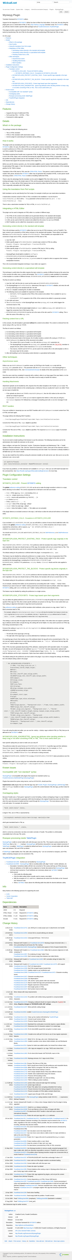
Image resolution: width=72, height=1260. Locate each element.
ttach (10, 1241)
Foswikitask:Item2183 (20, 1166)
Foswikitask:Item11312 (20, 1091)
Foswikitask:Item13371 (34, 972)
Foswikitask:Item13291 (20, 980)
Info (7, 100)
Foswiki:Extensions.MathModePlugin (13, 778)
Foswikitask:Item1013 (20, 1179)
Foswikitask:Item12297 (20, 1007)
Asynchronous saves (18, 58)
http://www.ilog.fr (28, 1228)
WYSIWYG (20, 19)
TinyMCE (60, 1002)
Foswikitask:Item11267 (20, 1019)
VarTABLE (54, 870)
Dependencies (10, 102)
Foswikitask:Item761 (20, 1118)
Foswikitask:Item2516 (20, 1045)
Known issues (10, 89)
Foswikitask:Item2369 (20, 1163)
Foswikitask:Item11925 (20, 1026)
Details (8, 40)
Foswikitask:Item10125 (20, 1089)
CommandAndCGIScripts (32, 370)
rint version (17, 1241)
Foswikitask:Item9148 (20, 1137)
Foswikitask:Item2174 (20, 1097)
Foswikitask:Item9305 (20, 1065)
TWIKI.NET (9, 898)
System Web (19, 9)
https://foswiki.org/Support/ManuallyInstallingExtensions (32, 471)
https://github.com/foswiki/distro (24, 1225)
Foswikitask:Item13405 (36, 959)
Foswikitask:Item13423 (20, 966)
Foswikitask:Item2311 (33, 1118)
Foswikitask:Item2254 (20, 1126)
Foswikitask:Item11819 (20, 1080)
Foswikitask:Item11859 (20, 1058)
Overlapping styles (14, 94)
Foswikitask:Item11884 (20, 1041)
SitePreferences (50, 532)
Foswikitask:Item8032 (20, 1012)
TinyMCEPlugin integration (17, 98)
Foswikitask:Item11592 (20, 1069)
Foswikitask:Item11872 (20, 1039)
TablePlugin (31, 838)
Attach (66, 12)
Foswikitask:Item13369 (20, 972)
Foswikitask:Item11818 (20, 1078)
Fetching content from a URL (20, 54)
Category (27, 9)
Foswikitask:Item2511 (20, 1160)
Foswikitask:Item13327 (20, 976)
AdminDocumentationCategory (39, 9)
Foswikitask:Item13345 (20, 978)
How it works (13, 44)
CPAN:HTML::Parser (36, 171)
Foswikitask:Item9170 (59, 1118)
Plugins (52, 9)
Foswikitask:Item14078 (37, 943)
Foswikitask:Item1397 (20, 1181)
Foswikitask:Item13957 (20, 954)
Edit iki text (49, 1241)
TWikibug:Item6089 (42, 1198)
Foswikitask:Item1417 (20, 1133)
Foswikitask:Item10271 (20, 1107)
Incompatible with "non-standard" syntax (21, 91)
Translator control (14, 69)
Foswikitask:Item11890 (20, 1034)
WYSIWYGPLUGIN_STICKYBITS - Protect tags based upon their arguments (34, 83)
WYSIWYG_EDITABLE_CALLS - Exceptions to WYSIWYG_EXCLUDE (36, 73)
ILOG (7, 894)
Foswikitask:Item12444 (20, 997)
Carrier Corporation (12, 896)
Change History (10, 104)
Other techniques (14, 56)
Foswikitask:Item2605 (20, 1131)
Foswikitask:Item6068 (20, 1141)
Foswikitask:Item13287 (20, 985)
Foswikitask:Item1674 (26, 1187)
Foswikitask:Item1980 (20, 1169)
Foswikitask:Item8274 (20, 1152)
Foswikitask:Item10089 (20, 1067)
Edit (61, 12)
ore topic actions (59, 1241)
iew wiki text (40, 1241)
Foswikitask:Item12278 (20, 1002)
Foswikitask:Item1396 (12, 862)
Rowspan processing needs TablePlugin (20, 96)
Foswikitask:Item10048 (20, 1109)
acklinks (32, 1241)
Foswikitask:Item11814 (20, 1076)
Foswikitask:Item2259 (20, 1143)
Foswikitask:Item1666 (47, 1181)
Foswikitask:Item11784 (20, 1073)
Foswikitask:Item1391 (20, 1115)
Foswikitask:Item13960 (37, 950)
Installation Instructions (12, 65)
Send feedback (32, 1256)
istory (24, 1241)
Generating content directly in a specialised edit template (28, 52)
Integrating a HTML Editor (16, 48)
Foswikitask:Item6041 (20, 1195)
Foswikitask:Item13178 (20, 982)
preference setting (14, 487)
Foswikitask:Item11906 (20, 1029)
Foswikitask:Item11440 (20, 1085)
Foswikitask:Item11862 (20, 1053)
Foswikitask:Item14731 (20, 928)
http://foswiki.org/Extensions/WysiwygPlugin (28, 1233)
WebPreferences (63, 532)
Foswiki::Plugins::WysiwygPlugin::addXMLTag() (51, 785)
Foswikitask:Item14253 (20, 947)
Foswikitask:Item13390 (20, 968)
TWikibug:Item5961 (23, 1198)
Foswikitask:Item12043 (20, 1021)
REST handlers (16, 63)
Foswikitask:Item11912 (20, 1017)
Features (8, 38)
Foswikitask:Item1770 (20, 1174)
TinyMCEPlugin (9, 858)
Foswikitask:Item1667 (31, 1185)
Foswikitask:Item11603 (20, 1083)
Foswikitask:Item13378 (50, 964)
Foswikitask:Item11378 (20, 1094)
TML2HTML (58, 344)
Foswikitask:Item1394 (20, 1192)
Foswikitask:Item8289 (20, 1145)
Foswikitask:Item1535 (33, 1181)
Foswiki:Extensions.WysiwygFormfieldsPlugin (45, 1012)
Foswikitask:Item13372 (48, 972)
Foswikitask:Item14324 (20, 938)
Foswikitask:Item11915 (20, 1024)
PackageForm (9, 1210)
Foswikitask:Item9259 (20, 1087)
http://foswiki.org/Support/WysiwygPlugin (27, 1236)
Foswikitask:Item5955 (12, 864)
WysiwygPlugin (59, 9)
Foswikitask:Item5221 (20, 1148)
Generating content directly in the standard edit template (28, 50)
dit (6, 1241)
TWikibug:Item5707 (23, 1201)
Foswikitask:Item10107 (20, 989)
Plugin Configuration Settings (14, 67)
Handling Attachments (18, 60)
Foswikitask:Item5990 (46, 1118)
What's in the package (15, 42)
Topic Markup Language (38, 24)
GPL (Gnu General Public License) (25, 1230)
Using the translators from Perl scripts (20, 46)
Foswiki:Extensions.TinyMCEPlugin (48, 26)
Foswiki (12, 9)
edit (15, 1210)
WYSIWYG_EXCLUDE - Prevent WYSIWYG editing (27, 71)
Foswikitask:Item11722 (20, 1071)
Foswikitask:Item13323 (20, 970)
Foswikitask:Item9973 (20, 1111)
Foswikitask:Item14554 (20, 933)
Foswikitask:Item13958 (20, 956)
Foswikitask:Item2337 (20, 1157)
